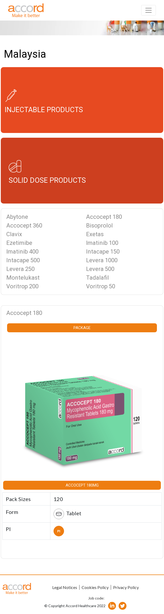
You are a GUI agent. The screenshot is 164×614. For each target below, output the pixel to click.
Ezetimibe (19, 243)
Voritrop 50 (100, 286)
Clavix (14, 234)
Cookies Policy (95, 587)
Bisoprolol (99, 225)
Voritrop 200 (22, 286)
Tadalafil (97, 277)
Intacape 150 (103, 251)
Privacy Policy (126, 587)
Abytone (17, 217)
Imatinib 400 (22, 251)
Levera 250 (20, 269)
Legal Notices (64, 587)
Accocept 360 (24, 225)
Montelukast (23, 277)
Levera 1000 (102, 260)
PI (58, 531)
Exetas (95, 234)
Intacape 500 (23, 260)
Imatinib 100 (102, 243)
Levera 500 (100, 269)
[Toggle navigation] (148, 10)
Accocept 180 (104, 217)
